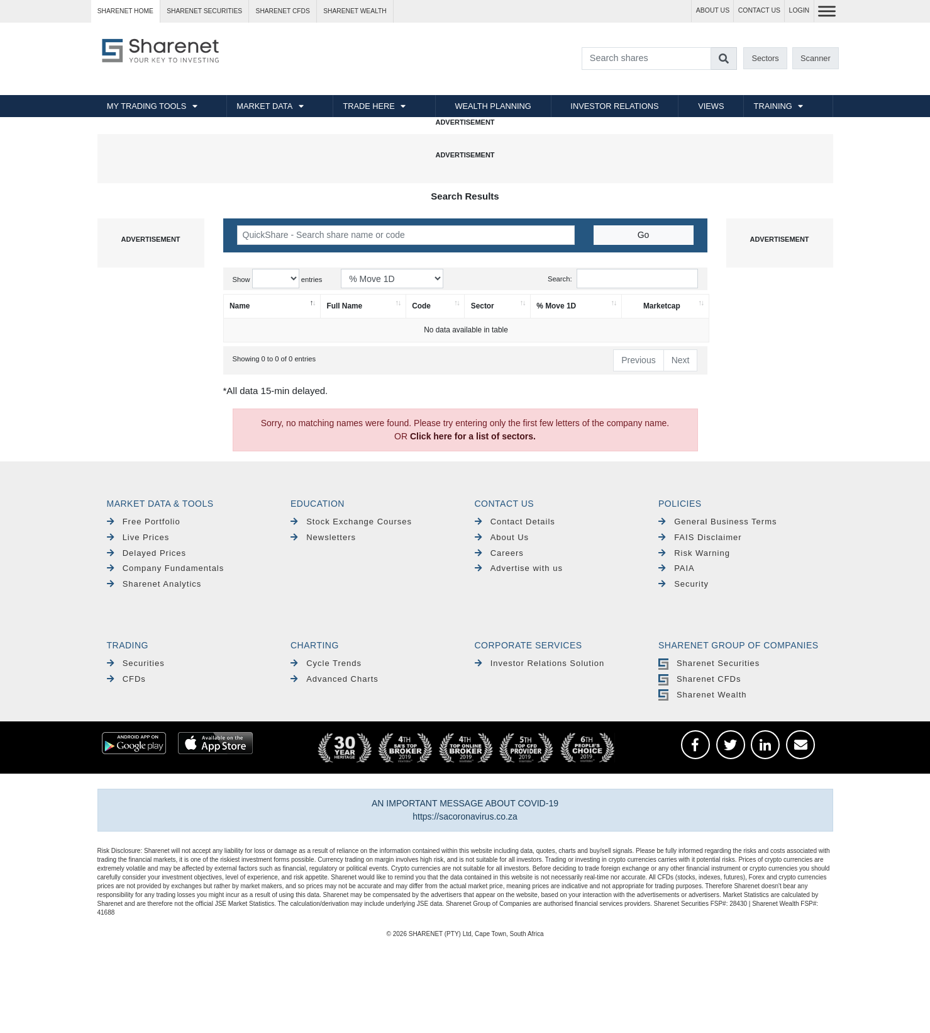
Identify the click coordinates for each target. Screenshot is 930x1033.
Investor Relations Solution (540, 663)
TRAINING (773, 106)
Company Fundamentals (165, 568)
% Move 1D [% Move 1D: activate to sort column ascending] (556, 306)
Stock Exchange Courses (351, 521)
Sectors (764, 58)
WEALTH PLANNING (493, 106)
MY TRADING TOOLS (146, 106)
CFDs (126, 679)
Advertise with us (519, 568)
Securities (136, 663)
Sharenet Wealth (702, 694)
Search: (623, 278)
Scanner (815, 58)
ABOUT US (712, 10)
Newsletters (323, 537)
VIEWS (711, 106)
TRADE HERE (368, 106)
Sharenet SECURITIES (204, 11)
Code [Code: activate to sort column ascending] (421, 306)
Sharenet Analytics (154, 584)
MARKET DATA (264, 106)
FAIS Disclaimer (700, 537)
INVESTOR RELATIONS (614, 106)
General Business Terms (717, 521)
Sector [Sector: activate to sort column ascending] (482, 306)
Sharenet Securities (709, 663)
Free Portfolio (143, 521)
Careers (499, 553)
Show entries (278, 278)
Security (683, 584)
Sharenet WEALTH (354, 11)
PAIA (676, 568)
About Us (502, 537)
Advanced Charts (335, 679)
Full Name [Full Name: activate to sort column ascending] (344, 306)
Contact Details (515, 521)
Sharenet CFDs (283, 11)
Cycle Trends (326, 663)
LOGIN (799, 10)
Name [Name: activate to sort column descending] (240, 306)
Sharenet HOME (125, 11)
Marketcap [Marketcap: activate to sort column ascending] (661, 306)
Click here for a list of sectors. (473, 436)
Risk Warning (694, 553)
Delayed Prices (147, 553)
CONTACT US (759, 10)
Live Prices (138, 537)
